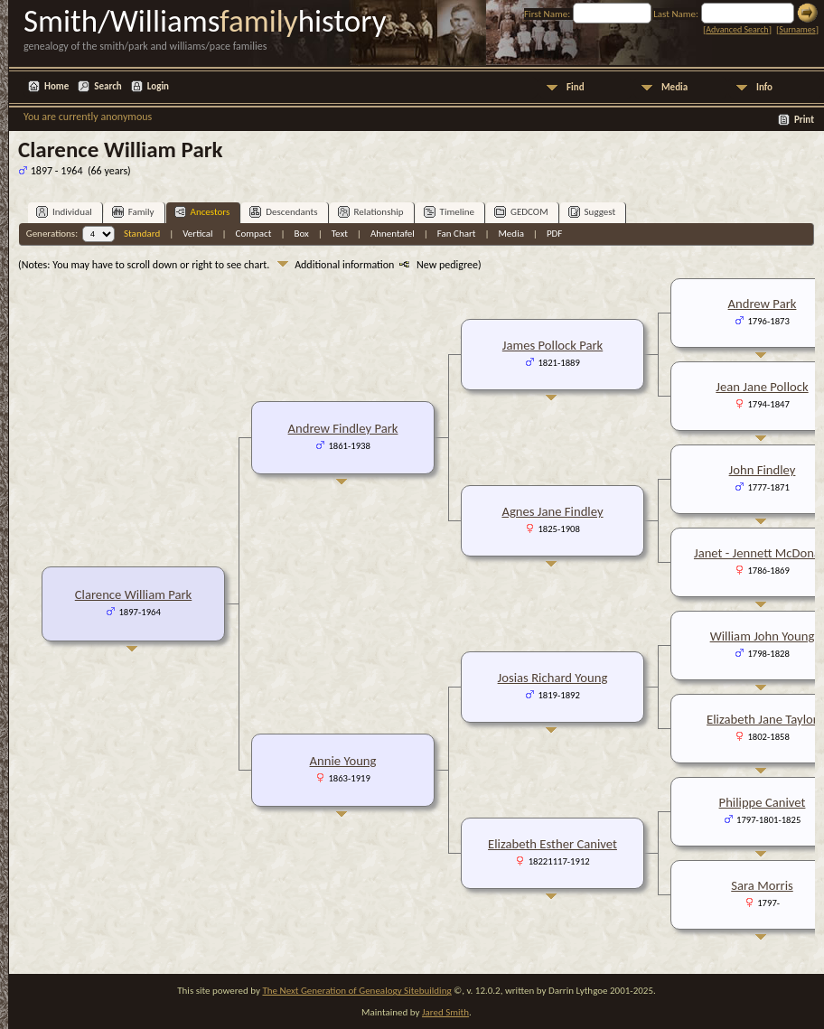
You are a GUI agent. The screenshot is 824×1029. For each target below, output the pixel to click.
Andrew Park (762, 303)
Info (764, 87)
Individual (64, 212)
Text (340, 233)
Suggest (592, 212)
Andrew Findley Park (343, 428)
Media (674, 87)
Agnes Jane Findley (552, 511)
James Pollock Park (552, 345)
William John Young (762, 636)
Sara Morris (761, 885)
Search (107, 86)
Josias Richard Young (553, 677)
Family (133, 212)
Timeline (449, 212)
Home (56, 86)
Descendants (283, 212)
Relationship (371, 212)
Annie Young (343, 761)
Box (301, 233)
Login (158, 86)
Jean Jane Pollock (762, 387)
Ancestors (202, 212)
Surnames (797, 29)
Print (804, 120)
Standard (142, 233)
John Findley (762, 470)
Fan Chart (456, 233)
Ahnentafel (392, 233)
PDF (555, 233)
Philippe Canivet (762, 802)
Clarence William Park (133, 594)
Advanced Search (737, 29)
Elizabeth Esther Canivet (552, 844)
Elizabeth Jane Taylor (762, 719)
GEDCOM (521, 212)
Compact (254, 233)
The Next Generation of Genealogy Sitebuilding (356, 990)
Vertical (197, 233)
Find (575, 87)
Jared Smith (445, 1012)
